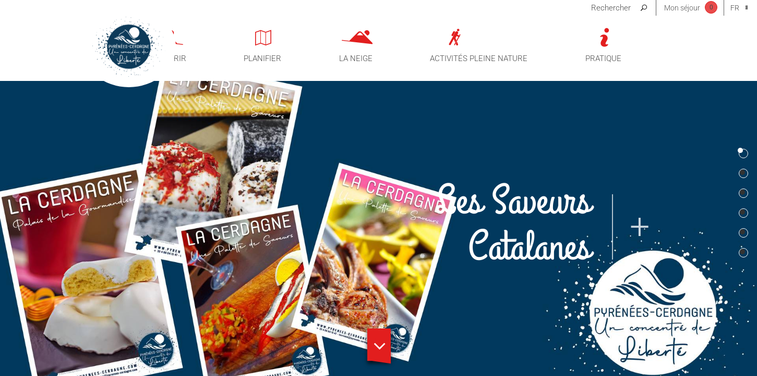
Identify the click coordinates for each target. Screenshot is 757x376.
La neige (356, 58)
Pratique (603, 58)
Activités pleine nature (478, 58)
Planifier (262, 58)
